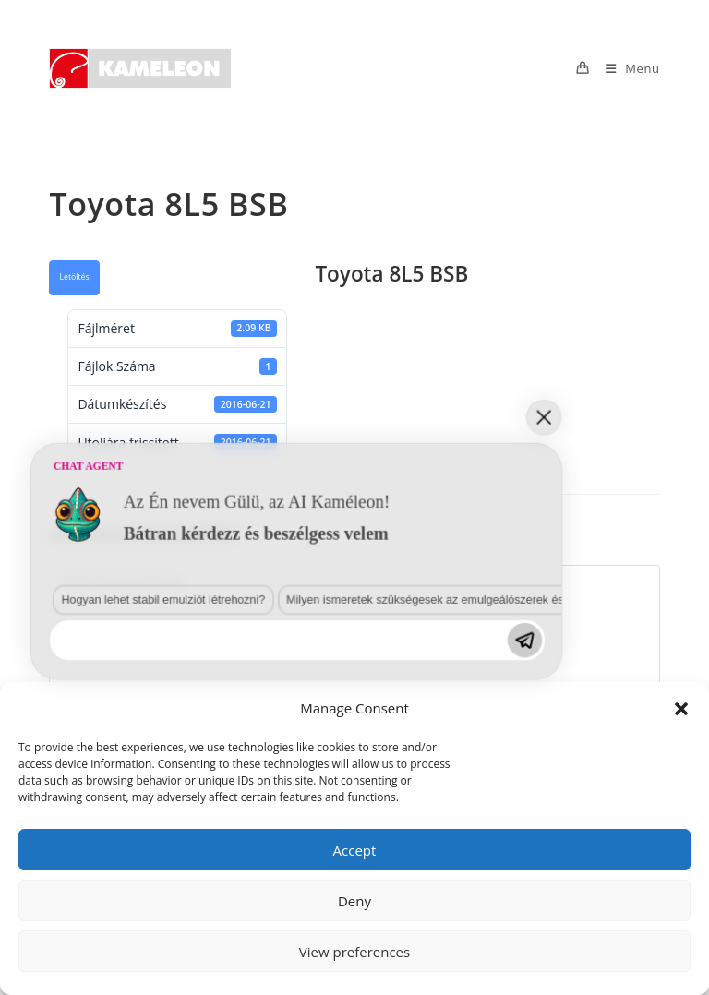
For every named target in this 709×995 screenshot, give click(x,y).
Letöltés (74, 276)
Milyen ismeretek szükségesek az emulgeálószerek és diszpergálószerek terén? (285, 776)
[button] (681, 709)
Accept (355, 850)
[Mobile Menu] (626, 68)
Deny (354, 901)
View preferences (354, 951)
